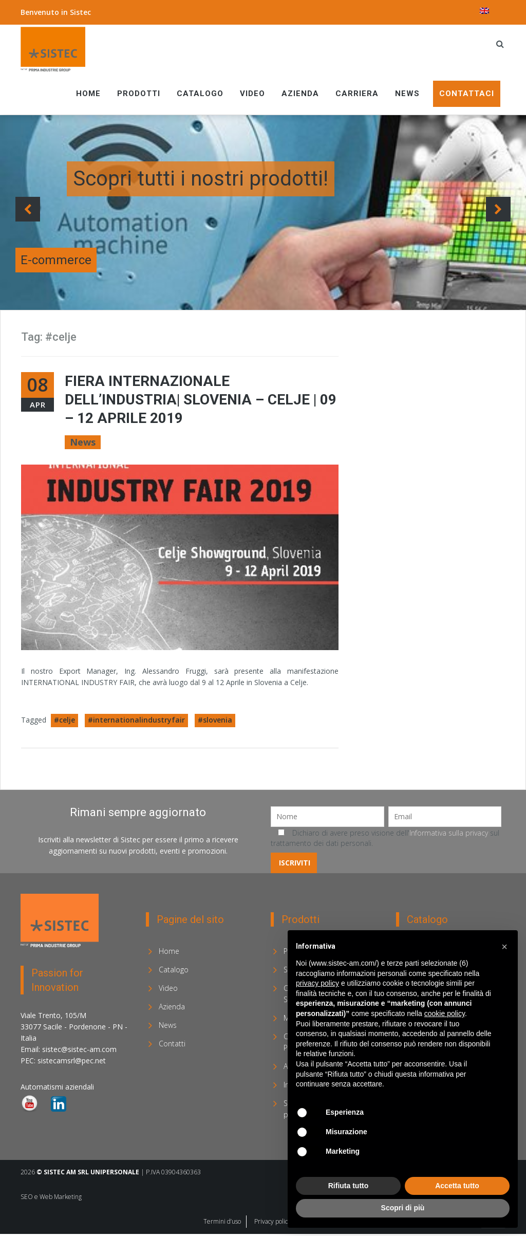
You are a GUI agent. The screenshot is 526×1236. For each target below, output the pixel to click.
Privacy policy (272, 1221)
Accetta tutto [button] (457, 1186)
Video (252, 93)
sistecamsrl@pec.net (71, 1060)
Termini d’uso (222, 1221)
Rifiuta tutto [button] (348, 1186)
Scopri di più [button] (403, 1208)
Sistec (80, 12)
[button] (504, 946)
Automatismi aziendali (57, 1087)
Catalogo (200, 93)
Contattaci (466, 93)
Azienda (300, 93)
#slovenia (215, 720)
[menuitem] (484, 11)
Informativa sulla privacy (448, 833)
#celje (64, 720)
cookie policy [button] (444, 1013)
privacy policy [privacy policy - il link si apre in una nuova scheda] (317, 983)
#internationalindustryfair (136, 720)
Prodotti (138, 93)
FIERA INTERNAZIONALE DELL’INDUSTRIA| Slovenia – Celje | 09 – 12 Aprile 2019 (200, 400)
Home (88, 93)
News (407, 93)
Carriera (357, 93)
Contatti (172, 1043)
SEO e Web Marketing (51, 1196)
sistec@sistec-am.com (79, 1049)
